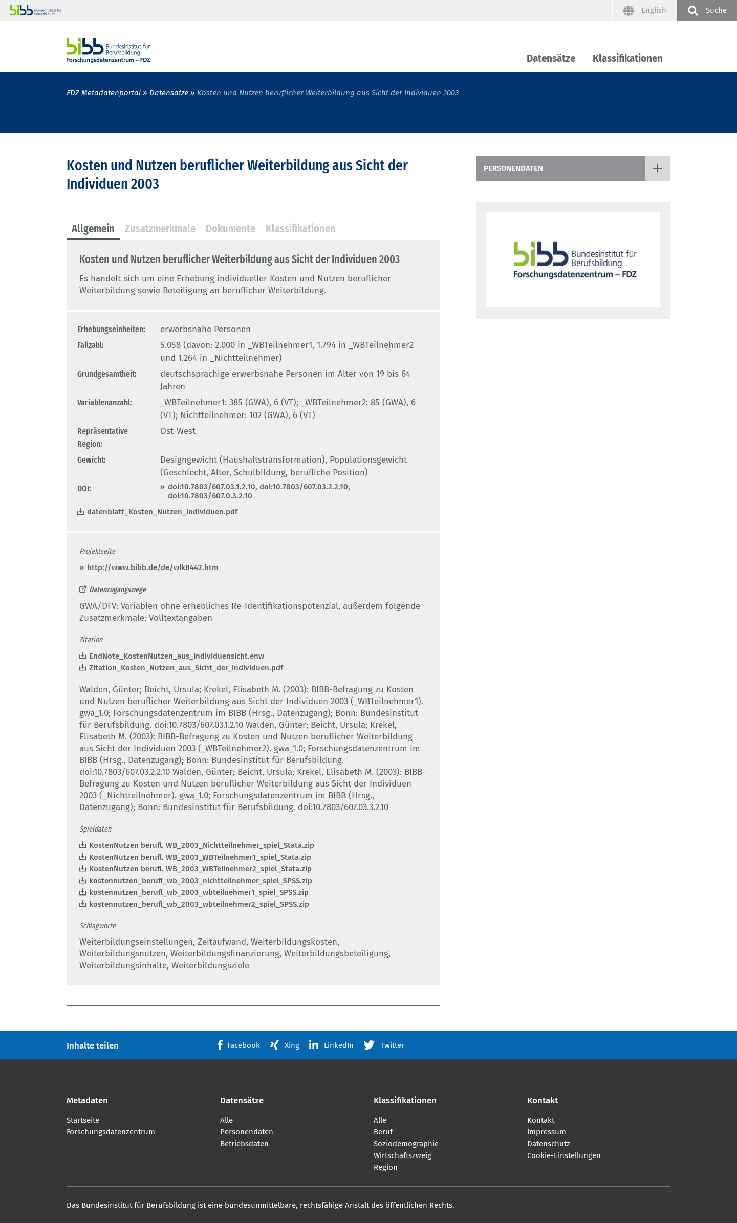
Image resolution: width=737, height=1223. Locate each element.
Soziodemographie (406, 1143)
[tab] (93, 229)
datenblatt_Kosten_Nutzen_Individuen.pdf (162, 511)
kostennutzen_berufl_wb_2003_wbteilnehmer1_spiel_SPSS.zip (199, 892)
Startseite (83, 1120)
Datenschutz (548, 1143)
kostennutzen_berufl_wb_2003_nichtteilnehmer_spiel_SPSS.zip (200, 880)
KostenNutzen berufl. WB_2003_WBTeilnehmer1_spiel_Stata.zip (200, 857)
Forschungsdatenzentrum (111, 1132)
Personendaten (513, 168)
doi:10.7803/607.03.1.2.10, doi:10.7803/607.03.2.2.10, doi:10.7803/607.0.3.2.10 (259, 491)
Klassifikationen (628, 58)
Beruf (383, 1132)
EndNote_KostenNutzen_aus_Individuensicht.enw (176, 656)
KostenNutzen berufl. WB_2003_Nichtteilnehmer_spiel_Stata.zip (201, 845)
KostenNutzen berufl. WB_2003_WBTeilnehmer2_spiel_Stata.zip (200, 868)
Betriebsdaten (244, 1143)
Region (386, 1167)
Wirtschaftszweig (402, 1155)
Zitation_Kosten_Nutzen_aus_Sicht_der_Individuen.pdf (186, 667)
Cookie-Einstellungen (564, 1155)
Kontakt (540, 1120)
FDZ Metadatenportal (104, 92)
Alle (226, 1120)
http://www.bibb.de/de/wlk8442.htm (153, 567)
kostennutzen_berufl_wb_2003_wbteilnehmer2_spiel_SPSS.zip (199, 904)
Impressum (546, 1132)
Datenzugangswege (117, 589)
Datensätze (551, 58)
